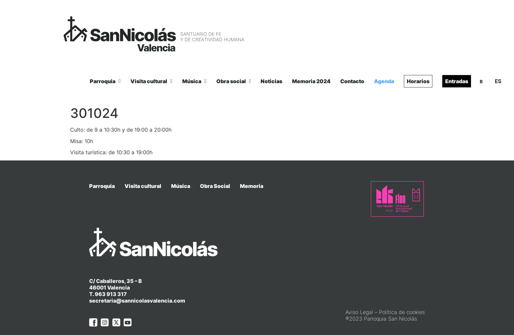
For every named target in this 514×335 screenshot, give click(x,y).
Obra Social (215, 186)
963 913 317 (111, 281)
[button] (481, 81)
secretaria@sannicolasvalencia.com (137, 288)
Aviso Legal (359, 299)
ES (498, 81)
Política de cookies (402, 299)
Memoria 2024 (311, 81)
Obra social (233, 81)
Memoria (251, 186)
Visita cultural (151, 81)
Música (194, 81)
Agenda (384, 81)
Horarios (418, 81)
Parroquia (105, 81)
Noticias (271, 81)
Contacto (352, 81)
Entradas (456, 81)
